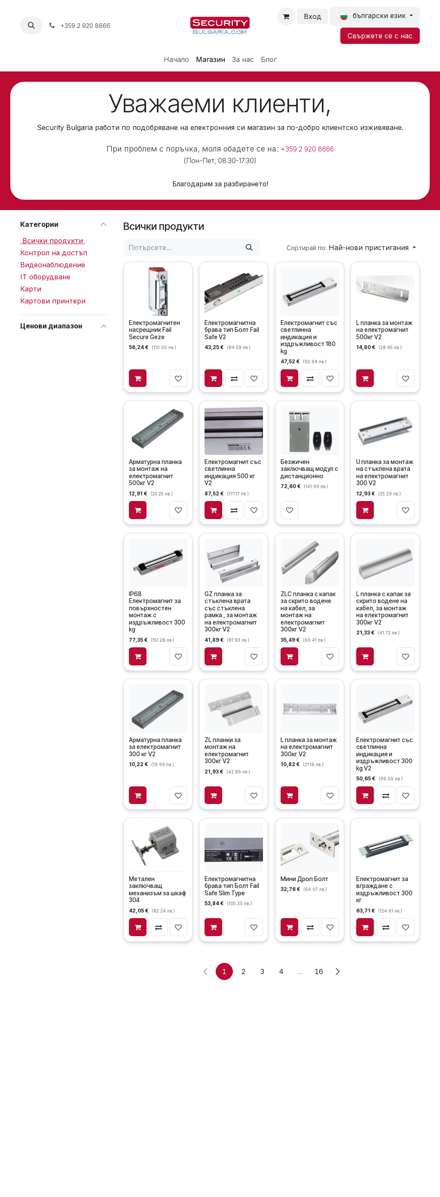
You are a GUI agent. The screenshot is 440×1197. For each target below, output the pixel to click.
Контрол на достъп (53, 252)
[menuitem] (176, 59)
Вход (312, 16)
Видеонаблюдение (52, 264)
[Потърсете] (249, 247)
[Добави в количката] (138, 378)
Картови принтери (53, 301)
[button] (31, 25)
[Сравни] (235, 378)
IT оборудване (45, 276)
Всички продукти (52, 240)
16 (319, 971)
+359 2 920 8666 (307, 149)
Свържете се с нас (380, 35)
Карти (30, 289)
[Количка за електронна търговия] (286, 16)
